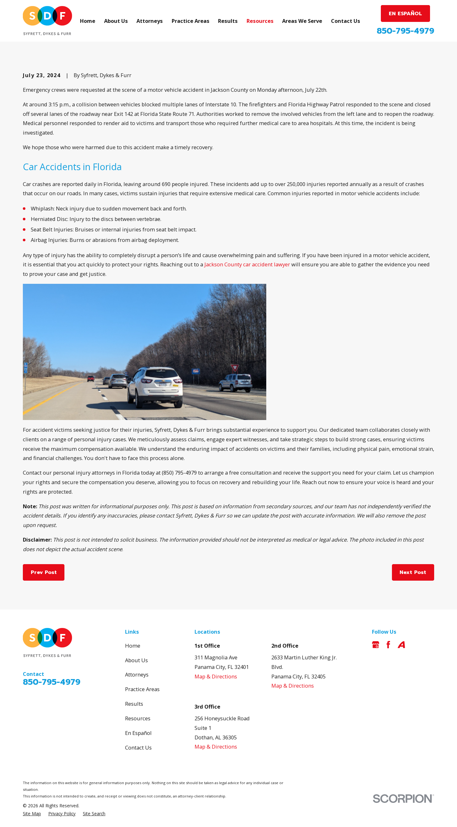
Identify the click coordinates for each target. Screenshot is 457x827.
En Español (138, 733)
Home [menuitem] (87, 20)
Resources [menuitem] (260, 20)
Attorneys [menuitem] (149, 20)
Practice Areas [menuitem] (190, 20)
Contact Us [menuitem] (345, 20)
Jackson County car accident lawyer (247, 264)
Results (134, 703)
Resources (137, 718)
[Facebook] (388, 644)
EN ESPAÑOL (405, 13)
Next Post (413, 572)
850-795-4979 (405, 31)
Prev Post (44, 572)
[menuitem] (32, 814)
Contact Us (138, 747)
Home (132, 645)
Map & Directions (216, 676)
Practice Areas (142, 689)
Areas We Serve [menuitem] (302, 20)
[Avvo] (401, 644)
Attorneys (137, 674)
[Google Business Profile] (375, 644)
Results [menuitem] (228, 20)
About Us (136, 660)
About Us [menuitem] (116, 20)
